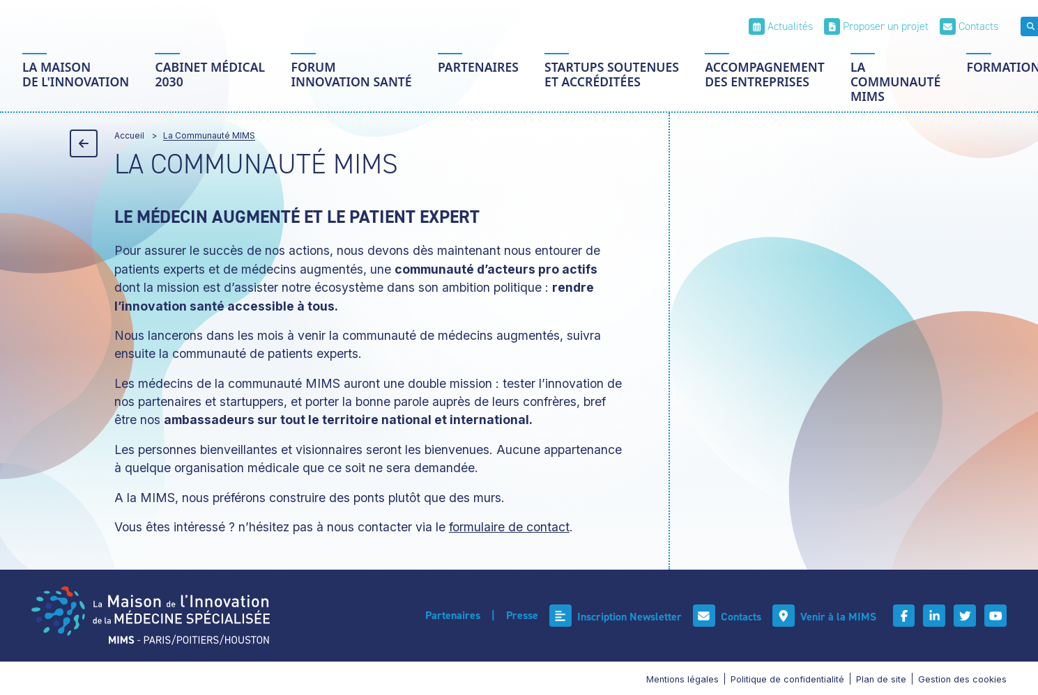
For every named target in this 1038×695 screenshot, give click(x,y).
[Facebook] (903, 615)
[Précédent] (84, 143)
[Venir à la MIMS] (824, 616)
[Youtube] (995, 615)
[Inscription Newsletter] (615, 616)
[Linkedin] (934, 615)
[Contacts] (969, 26)
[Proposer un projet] (876, 26)
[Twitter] (965, 615)
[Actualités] (781, 26)
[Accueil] (150, 615)
